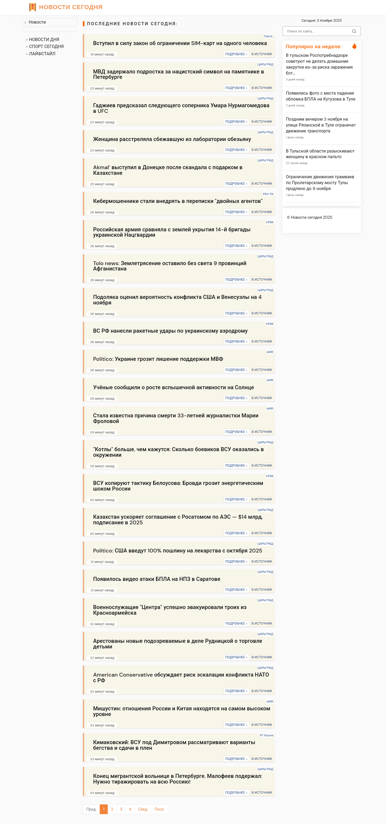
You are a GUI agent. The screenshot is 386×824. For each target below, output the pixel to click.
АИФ (270, 352)
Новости (35, 22)
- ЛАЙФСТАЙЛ (40, 54)
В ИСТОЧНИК (261, 54)
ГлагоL (268, 36)
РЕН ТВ (268, 194)
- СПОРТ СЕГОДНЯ (45, 46)
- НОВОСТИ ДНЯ (42, 39)
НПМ (269, 222)
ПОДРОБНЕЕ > (236, 54)
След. (143, 809)
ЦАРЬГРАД (265, 64)
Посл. (160, 809)
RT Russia (266, 735)
